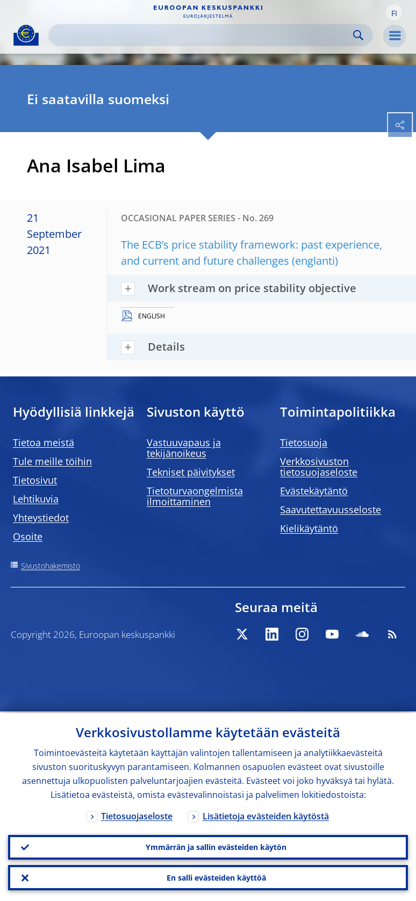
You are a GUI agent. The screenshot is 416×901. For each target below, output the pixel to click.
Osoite (27, 536)
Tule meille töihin (52, 461)
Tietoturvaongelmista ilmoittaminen (195, 496)
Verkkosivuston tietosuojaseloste (318, 466)
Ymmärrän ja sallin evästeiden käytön (216, 846)
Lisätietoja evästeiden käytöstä (266, 814)
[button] (394, 12)
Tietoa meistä (43, 442)
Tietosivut (35, 480)
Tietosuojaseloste (137, 814)
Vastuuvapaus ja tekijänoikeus (184, 448)
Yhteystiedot (41, 517)
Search (358, 35)
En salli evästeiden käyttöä (216, 877)
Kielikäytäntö (309, 528)
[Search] (202, 35)
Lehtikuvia (36, 498)
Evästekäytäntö (314, 490)
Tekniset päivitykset (191, 472)
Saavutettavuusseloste (330, 509)
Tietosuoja (303, 442)
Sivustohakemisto (50, 566)
